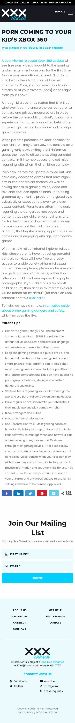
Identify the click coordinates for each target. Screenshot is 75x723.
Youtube (47, 681)
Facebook (18, 681)
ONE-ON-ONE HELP (60, 2)
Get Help (55, 610)
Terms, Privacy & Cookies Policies (37, 712)
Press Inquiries (51, 691)
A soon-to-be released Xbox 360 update (33, 60)
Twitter (16, 686)
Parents (57, 48)
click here (36, 298)
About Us (20, 610)
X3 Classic (12, 48)
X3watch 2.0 (39, 2)
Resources (20, 616)
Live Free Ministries (53, 662)
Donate (60, 11)
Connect (19, 622)
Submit (37, 578)
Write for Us (55, 616)
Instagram (49, 686)
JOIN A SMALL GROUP (16, 2)
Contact (19, 628)
